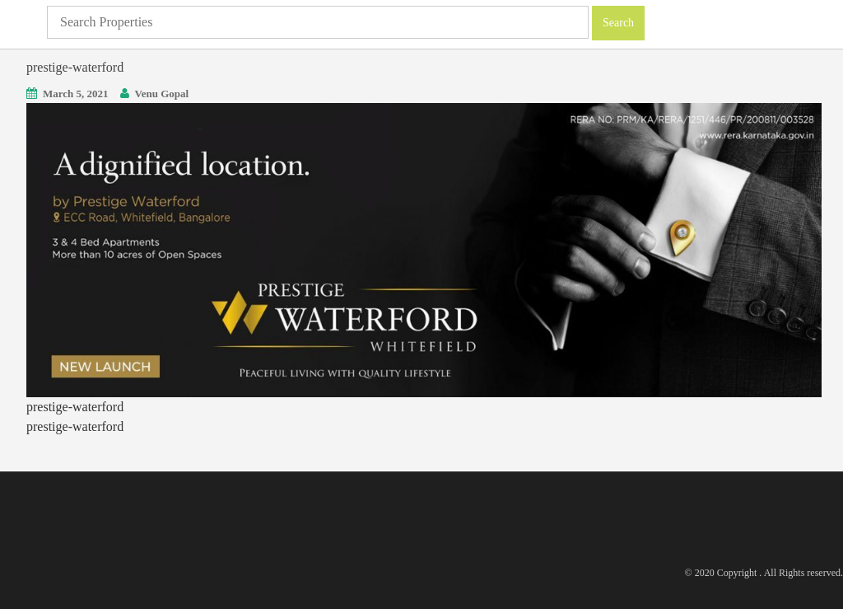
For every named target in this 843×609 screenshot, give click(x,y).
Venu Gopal (162, 93)
